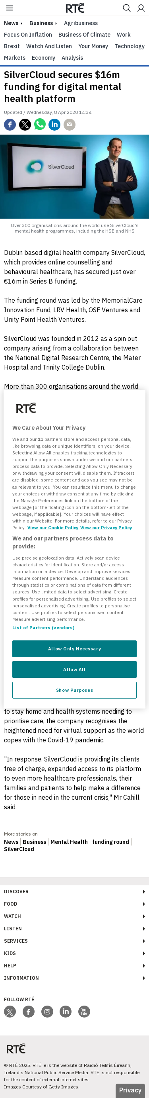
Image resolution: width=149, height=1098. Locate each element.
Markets (14, 57)
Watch (12, 916)
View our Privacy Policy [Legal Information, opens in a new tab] (106, 527)
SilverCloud (19, 849)
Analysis (72, 57)
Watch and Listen (49, 46)
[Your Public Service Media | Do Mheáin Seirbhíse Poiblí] (16, 1048)
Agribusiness (81, 23)
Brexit (12, 46)
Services (16, 941)
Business (41, 23)
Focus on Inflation (28, 34)
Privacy (130, 1090)
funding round (110, 842)
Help (10, 966)
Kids (10, 953)
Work (124, 34)
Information (21, 978)
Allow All (74, 669)
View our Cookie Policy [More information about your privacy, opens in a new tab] (52, 527)
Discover (16, 891)
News (11, 842)
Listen (13, 929)
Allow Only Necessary (74, 649)
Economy (43, 57)
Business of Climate (84, 34)
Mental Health (69, 842)
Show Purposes (74, 690)
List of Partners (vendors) (43, 627)
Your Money (93, 46)
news (11, 23)
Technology (129, 46)
